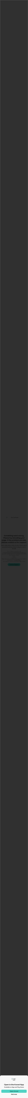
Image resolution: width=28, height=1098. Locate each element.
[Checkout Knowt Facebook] (14, 1077)
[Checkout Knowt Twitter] (18, 1077)
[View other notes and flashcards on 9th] (18, 103)
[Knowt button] (24, 29)
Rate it (15, 18)
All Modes (5, 109)
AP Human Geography (16, 7)
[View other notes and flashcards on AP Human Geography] (9, 103)
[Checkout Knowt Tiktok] (5, 1077)
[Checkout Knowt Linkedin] (22, 1077)
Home (2, 6)
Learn (13, 110)
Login (15, 2)
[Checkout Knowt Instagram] (9, 1077)
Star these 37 (21, 160)
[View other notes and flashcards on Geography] (6, 99)
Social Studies (7, 7)
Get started (23, 2)
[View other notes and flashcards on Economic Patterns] (16, 99)
